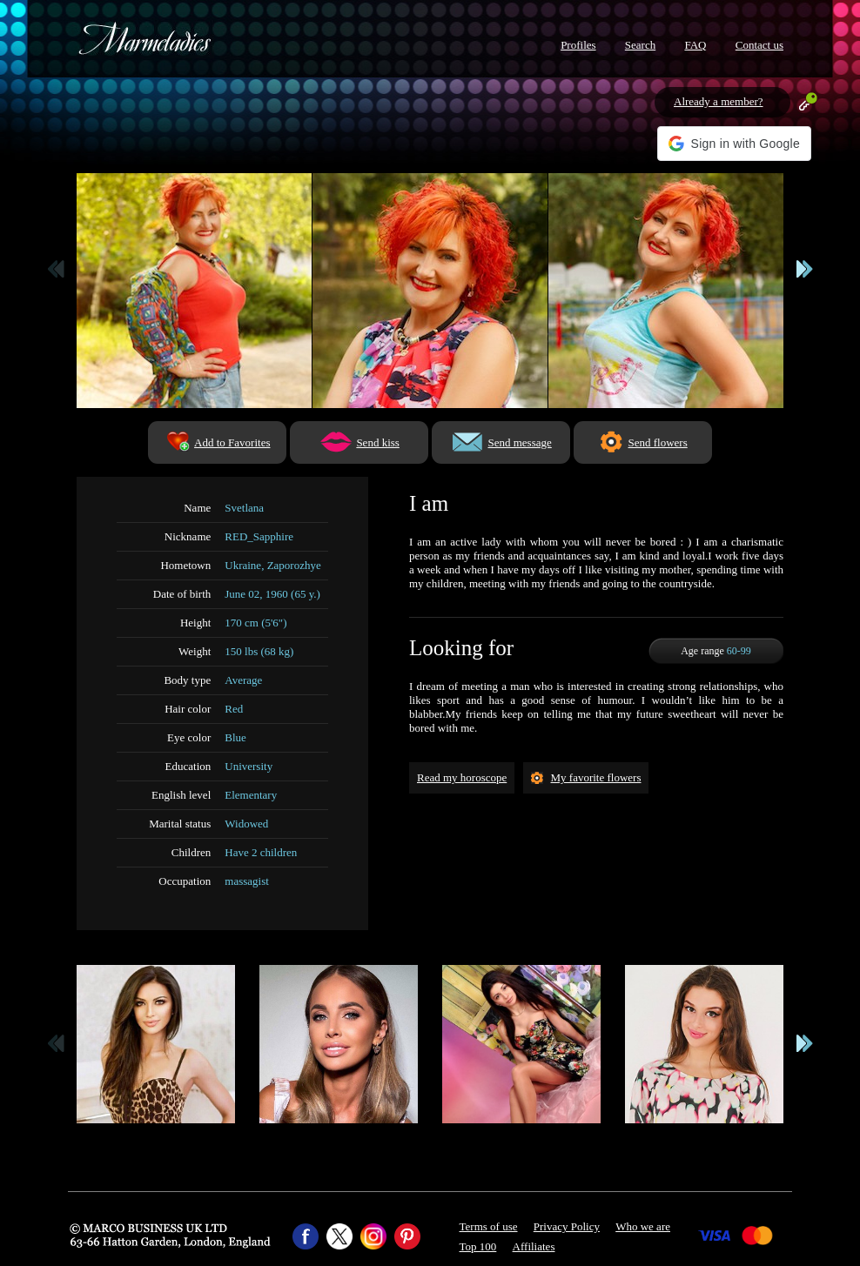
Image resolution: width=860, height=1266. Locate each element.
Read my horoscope (462, 777)
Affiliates (534, 1246)
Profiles (578, 44)
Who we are (642, 1226)
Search (640, 44)
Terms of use (489, 1226)
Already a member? (718, 101)
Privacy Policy (567, 1226)
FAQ (695, 44)
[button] (734, 143)
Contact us (759, 44)
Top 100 (478, 1246)
